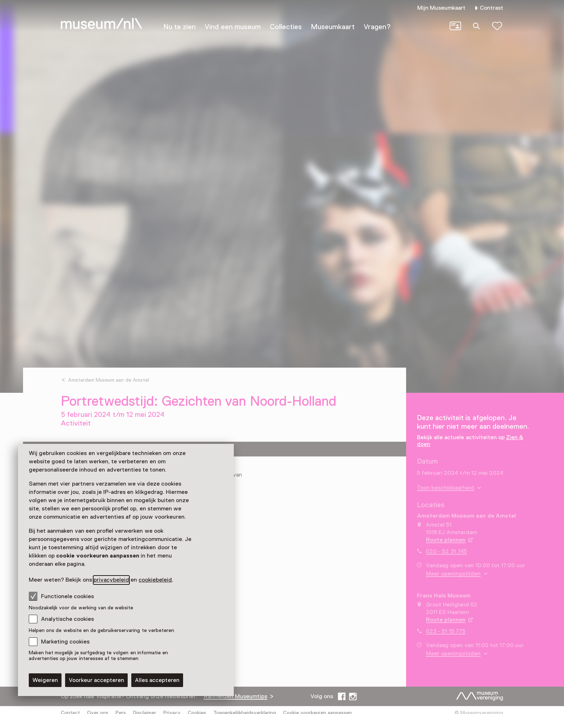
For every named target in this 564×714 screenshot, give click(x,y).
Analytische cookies (67, 619)
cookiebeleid (155, 580)
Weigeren (45, 680)
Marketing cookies (65, 641)
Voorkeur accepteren (96, 680)
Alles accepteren (157, 680)
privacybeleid (111, 580)
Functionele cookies (61, 596)
